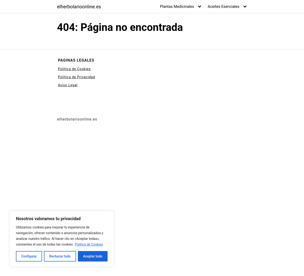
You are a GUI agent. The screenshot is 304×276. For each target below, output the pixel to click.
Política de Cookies (74, 69)
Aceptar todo (92, 256)
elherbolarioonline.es (79, 6)
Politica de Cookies (89, 244)
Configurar (29, 256)
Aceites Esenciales (223, 6)
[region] (62, 238)
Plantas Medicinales (177, 6)
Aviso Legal (68, 85)
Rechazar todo (60, 256)
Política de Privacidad (76, 77)
